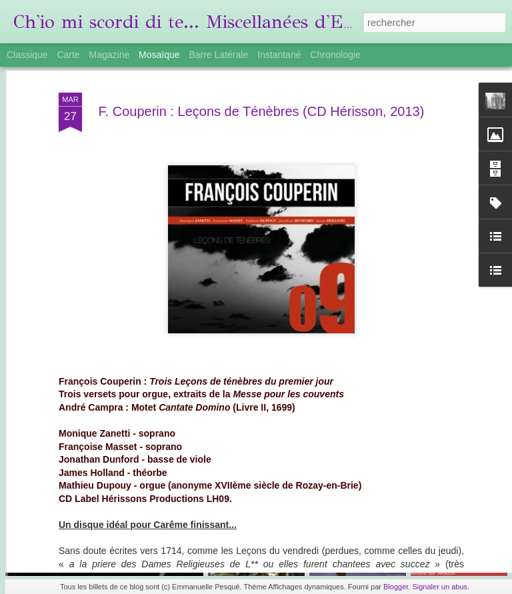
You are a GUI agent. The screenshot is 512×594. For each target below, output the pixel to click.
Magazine (109, 54)
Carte (68, 54)
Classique (27, 54)
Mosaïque (159, 54)
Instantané (279, 54)
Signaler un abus (439, 587)
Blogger (395, 587)
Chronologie (335, 54)
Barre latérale (218, 54)
